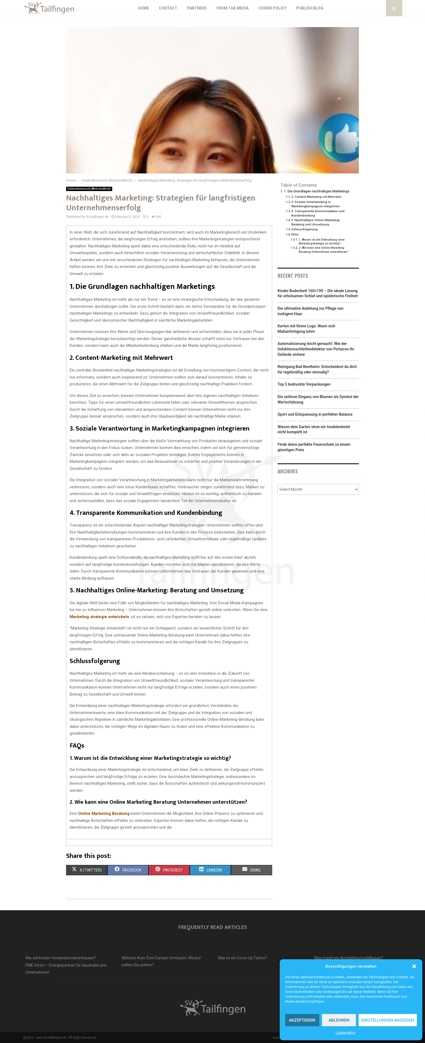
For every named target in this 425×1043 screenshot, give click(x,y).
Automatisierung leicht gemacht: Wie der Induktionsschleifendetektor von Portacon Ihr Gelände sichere (316, 348)
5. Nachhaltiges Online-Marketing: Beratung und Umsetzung (315, 222)
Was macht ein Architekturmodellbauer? (348, 958)
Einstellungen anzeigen (388, 1020)
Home (143, 8)
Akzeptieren (302, 1020)
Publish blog (309, 8)
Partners (197, 8)
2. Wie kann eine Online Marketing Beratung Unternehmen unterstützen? (323, 249)
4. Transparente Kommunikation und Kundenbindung (317, 213)
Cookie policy (345, 1033)
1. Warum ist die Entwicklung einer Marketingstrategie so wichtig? (322, 241)
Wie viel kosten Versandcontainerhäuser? (60, 958)
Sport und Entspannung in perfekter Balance (315, 414)
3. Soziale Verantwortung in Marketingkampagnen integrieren (315, 204)
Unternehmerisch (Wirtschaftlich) (89, 188)
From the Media (233, 8)
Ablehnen (339, 1020)
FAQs (295, 234)
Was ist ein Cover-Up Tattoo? (242, 958)
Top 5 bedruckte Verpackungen (304, 384)
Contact (168, 8)
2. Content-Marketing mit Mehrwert (316, 197)
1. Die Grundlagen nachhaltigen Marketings (316, 191)
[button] (414, 966)
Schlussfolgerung (304, 229)
